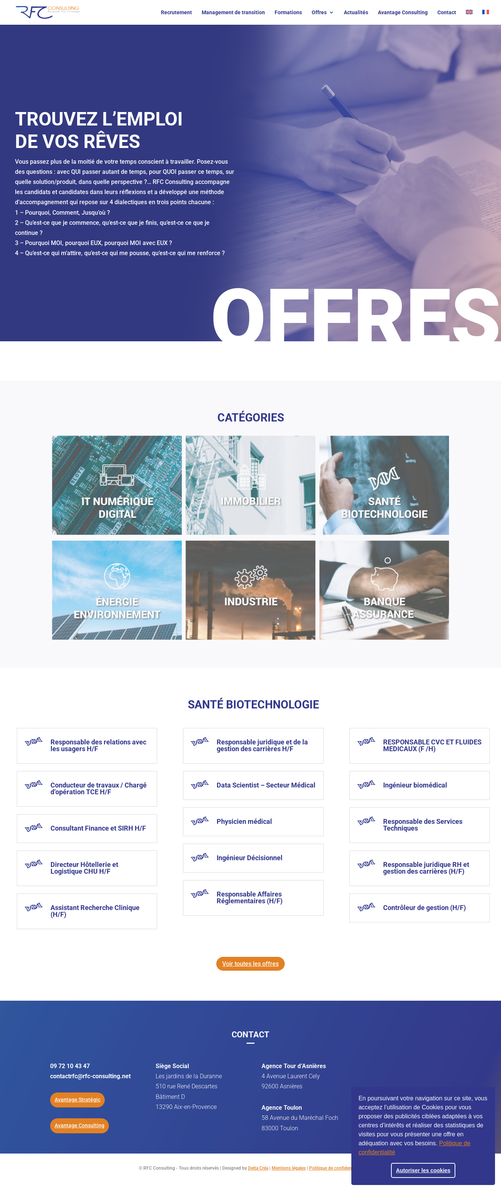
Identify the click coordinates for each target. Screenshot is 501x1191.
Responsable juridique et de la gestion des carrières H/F (262, 745)
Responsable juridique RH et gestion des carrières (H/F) (426, 868)
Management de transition (233, 12)
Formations (288, 12)
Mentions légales (289, 1168)
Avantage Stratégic (77, 1100)
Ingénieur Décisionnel (249, 858)
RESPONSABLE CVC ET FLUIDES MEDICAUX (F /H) (432, 745)
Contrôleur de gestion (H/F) (424, 908)
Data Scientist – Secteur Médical (266, 785)
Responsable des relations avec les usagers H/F (98, 745)
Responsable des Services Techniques (422, 824)
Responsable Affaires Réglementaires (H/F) (249, 897)
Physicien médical (244, 821)
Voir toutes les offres (250, 963)
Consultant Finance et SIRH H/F (98, 828)
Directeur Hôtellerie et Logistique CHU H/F (84, 868)
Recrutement (176, 12)
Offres (319, 12)
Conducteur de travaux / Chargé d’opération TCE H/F (99, 788)
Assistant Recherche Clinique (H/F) (95, 911)
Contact (446, 12)
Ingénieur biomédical (415, 785)
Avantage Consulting (403, 12)
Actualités (356, 12)
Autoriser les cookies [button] (423, 1170)
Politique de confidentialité (336, 1168)
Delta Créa (258, 1168)
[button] (398, 1153)
